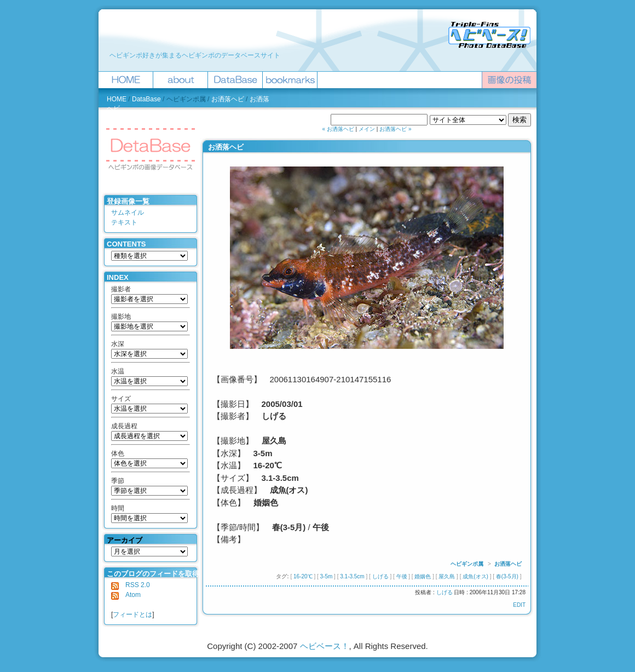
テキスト (124, 222)
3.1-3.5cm (352, 576)
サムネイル (127, 212)
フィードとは (132, 614)
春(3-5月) (507, 576)
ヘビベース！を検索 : (298, 120)
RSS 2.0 (130, 585)
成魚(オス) (475, 576)
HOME (116, 99)
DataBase (146, 99)
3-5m (326, 576)
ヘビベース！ (324, 646)
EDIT (519, 605)
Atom (126, 595)
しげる (380, 576)
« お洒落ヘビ (338, 129)
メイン (367, 129)
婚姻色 (422, 576)
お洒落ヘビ (227, 99)
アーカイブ (124, 540)
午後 (401, 576)
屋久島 (446, 576)
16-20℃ (303, 576)
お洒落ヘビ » (395, 129)
